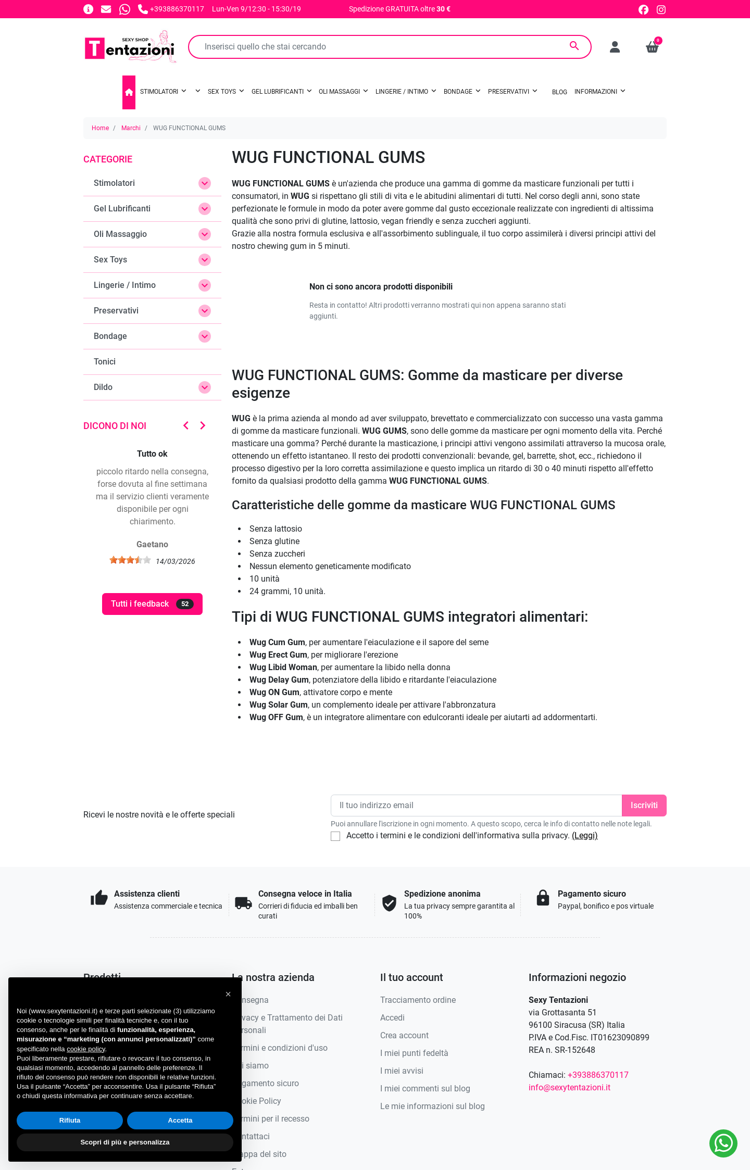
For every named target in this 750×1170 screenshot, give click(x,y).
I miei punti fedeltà (414, 1053)
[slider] (130, 560)
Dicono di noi (114, 425)
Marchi (131, 128)
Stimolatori (114, 183)
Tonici (105, 362)
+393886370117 (598, 1075)
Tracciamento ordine (418, 1000)
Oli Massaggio (120, 234)
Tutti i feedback (152, 604)
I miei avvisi (401, 1071)
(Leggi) (585, 835)
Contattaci (251, 1136)
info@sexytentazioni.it (569, 1087)
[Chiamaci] (171, 9)
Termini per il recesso (270, 1119)
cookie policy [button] (86, 1049)
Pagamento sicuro (265, 1083)
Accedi (392, 1018)
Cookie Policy (256, 1101)
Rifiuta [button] (69, 1120)
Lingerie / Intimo (125, 285)
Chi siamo (250, 1066)
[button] (652, 46)
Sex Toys (110, 260)
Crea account (404, 1035)
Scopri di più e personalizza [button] (124, 1142)
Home (100, 128)
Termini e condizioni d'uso (280, 1048)
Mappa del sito (259, 1154)
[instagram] (662, 9)
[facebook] (643, 9)
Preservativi (116, 311)
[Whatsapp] (124, 9)
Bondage (110, 336)
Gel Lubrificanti (122, 208)
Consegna (250, 1000)
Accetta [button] (180, 1120)
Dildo (103, 387)
